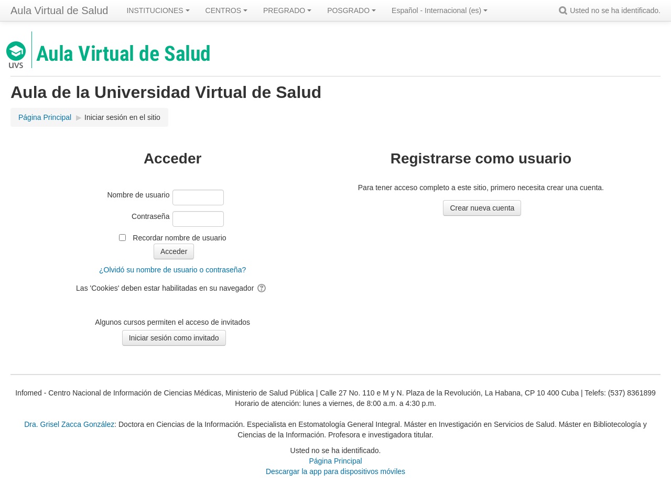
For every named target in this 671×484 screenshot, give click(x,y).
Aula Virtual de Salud (59, 10)
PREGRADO (287, 10)
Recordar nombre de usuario (179, 238)
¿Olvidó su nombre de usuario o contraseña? (172, 270)
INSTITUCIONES (157, 10)
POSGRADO (351, 10)
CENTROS (226, 10)
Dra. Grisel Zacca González (69, 424)
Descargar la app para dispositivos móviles (335, 471)
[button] (564, 10)
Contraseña (150, 216)
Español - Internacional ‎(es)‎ (440, 10)
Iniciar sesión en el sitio (122, 117)
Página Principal (335, 461)
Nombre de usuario (138, 195)
